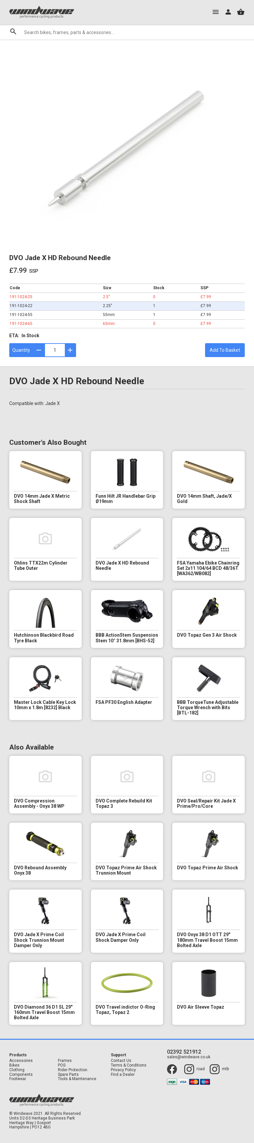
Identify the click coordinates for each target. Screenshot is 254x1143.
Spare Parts (68, 1075)
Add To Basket (225, 350)
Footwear (17, 1079)
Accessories (21, 1061)
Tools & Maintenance (77, 1079)
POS (61, 1065)
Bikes (14, 1065)
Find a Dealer (123, 1075)
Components (21, 1075)
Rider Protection (72, 1070)
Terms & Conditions (129, 1065)
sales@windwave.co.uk (188, 1057)
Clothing (16, 1070)
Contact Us (121, 1061)
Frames (65, 1061)
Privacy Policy (123, 1070)
